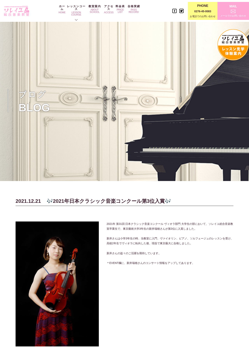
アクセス (108, 9)
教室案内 (94, 9)
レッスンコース (76, 10)
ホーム (62, 9)
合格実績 (133, 9)
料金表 (120, 9)
